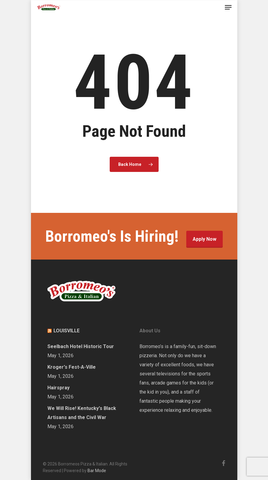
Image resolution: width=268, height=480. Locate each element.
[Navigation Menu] (228, 7)
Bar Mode (97, 470)
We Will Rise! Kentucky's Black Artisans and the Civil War (81, 412)
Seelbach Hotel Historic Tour (80, 346)
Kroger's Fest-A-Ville (71, 367)
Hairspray (58, 388)
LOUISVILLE (66, 331)
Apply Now (204, 239)
